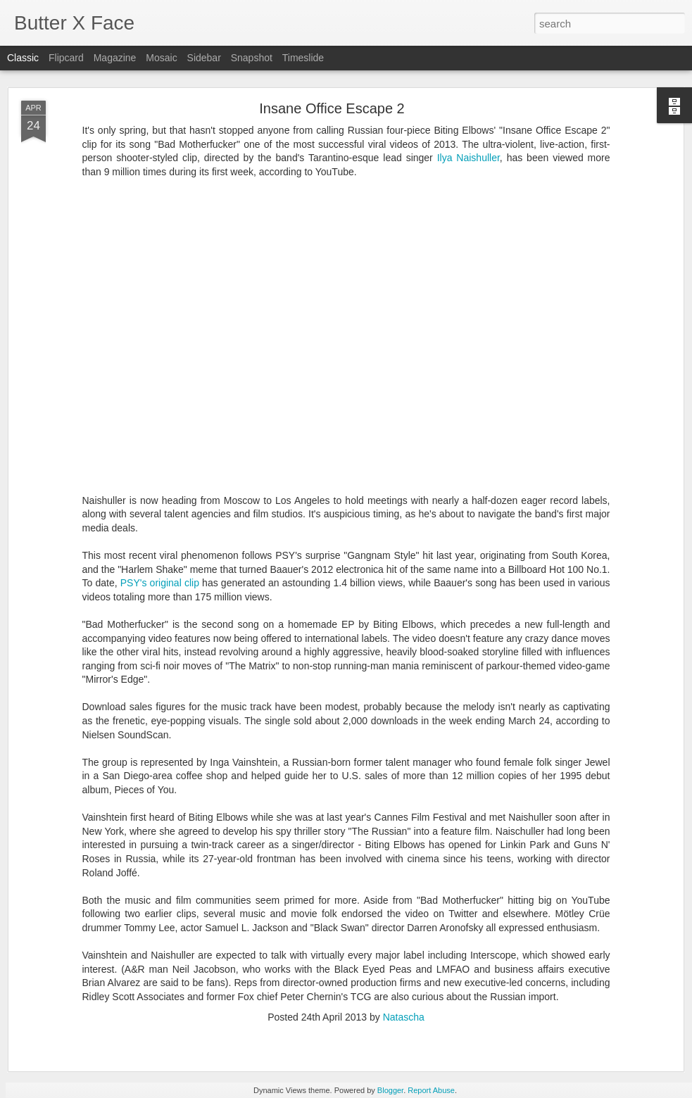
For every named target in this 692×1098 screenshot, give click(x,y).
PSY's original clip (159, 582)
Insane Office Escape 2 (331, 108)
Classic (23, 57)
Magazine (115, 57)
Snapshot (251, 57)
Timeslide (303, 57)
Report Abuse (431, 1090)
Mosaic (161, 57)
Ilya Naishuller (468, 157)
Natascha (403, 1017)
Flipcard (66, 57)
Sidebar (204, 57)
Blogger (390, 1090)
